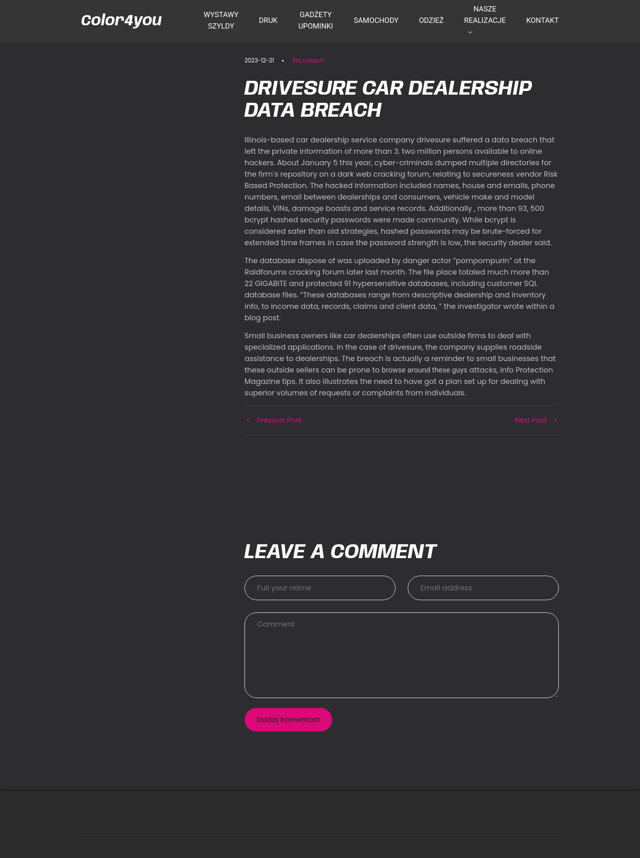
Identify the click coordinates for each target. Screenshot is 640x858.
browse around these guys (424, 370)
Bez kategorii (308, 60)
